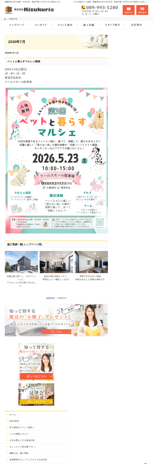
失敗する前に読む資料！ (128, 211)
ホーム (120, 106)
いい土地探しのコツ (126, 125)
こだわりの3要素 (125, 160)
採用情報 (121, 205)
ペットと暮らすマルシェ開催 (23, 61)
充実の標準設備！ (125, 167)
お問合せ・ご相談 (125, 218)
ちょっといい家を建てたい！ (130, 138)
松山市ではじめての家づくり (130, 173)
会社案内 (121, 186)
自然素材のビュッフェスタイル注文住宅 (131, 152)
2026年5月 (50, 298)
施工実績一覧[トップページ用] (24, 244)
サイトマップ (123, 237)
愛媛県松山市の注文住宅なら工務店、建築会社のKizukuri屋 (108, 458)
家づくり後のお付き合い (128, 179)
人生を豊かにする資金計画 (129, 132)
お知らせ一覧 (123, 224)
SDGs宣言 (122, 112)
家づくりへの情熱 (125, 192)
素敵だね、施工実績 (126, 145)
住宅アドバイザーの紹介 (128, 199)
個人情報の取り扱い (126, 231)
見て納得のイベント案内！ (129, 119)
